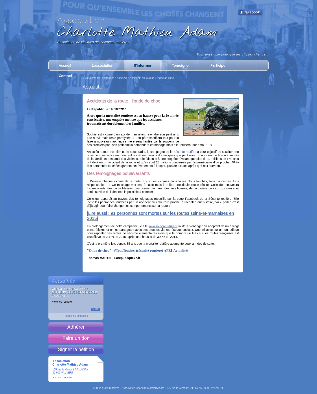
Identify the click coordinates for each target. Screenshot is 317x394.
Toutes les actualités (76, 315)
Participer (218, 65)
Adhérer (76, 327)
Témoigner (181, 65)
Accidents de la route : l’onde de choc (152, 78)
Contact (65, 76)
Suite (95, 309)
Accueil (65, 65)
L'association (102, 65)
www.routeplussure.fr (163, 226)
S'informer (142, 65)
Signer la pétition (76, 349)
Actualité (122, 78)
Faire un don (76, 338)
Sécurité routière (184, 152)
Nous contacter (63, 377)
